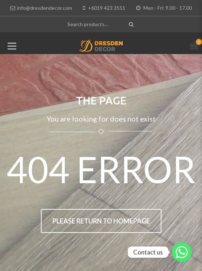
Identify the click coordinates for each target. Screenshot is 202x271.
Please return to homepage (101, 221)
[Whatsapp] (182, 252)
